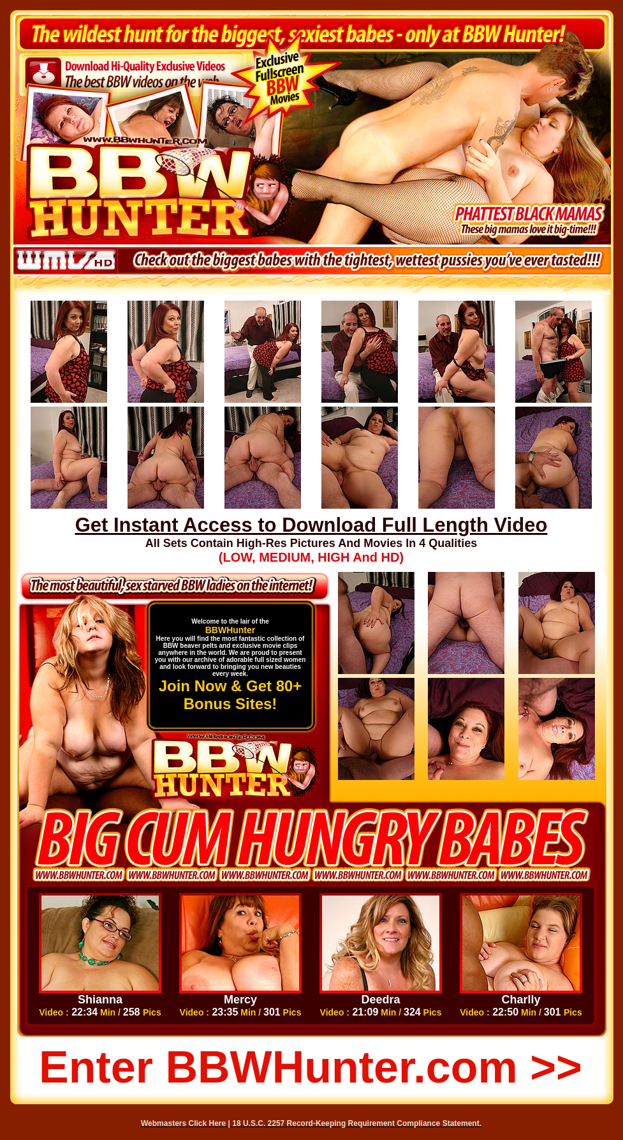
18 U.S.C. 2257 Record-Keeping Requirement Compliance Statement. (356, 1123)
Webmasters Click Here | (186, 1123)
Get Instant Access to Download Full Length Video (311, 525)
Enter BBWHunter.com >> (310, 1067)
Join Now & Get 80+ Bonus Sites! (230, 694)
